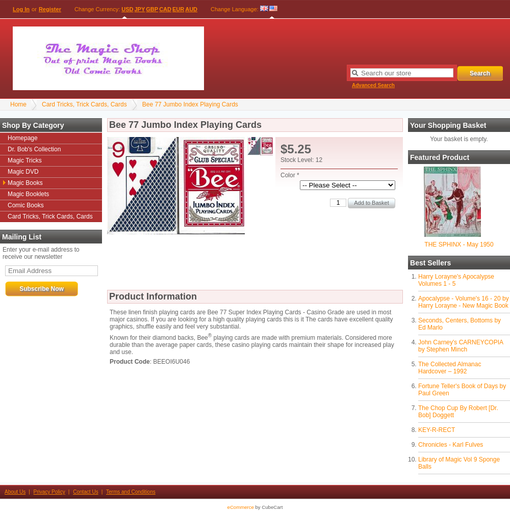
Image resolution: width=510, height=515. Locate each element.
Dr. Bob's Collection (34, 149)
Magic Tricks (25, 160)
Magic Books (25, 182)
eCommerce (240, 507)
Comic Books (26, 205)
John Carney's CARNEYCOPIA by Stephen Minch (460, 346)
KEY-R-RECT (436, 429)
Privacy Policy (49, 492)
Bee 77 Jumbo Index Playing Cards (190, 104)
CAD (165, 9)
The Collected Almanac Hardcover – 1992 (449, 368)
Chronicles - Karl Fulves (450, 444)
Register (50, 9)
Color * (289, 175)
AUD (191, 9)
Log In (21, 9)
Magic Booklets (28, 194)
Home (18, 104)
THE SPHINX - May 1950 (458, 244)
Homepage (23, 138)
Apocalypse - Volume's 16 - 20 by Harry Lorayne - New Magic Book (463, 302)
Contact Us (85, 492)
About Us (15, 492)
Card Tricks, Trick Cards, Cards (84, 104)
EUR (178, 9)
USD (127, 9)
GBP (152, 9)
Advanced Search (373, 85)
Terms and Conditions (131, 492)
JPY (140, 9)
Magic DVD (23, 171)
